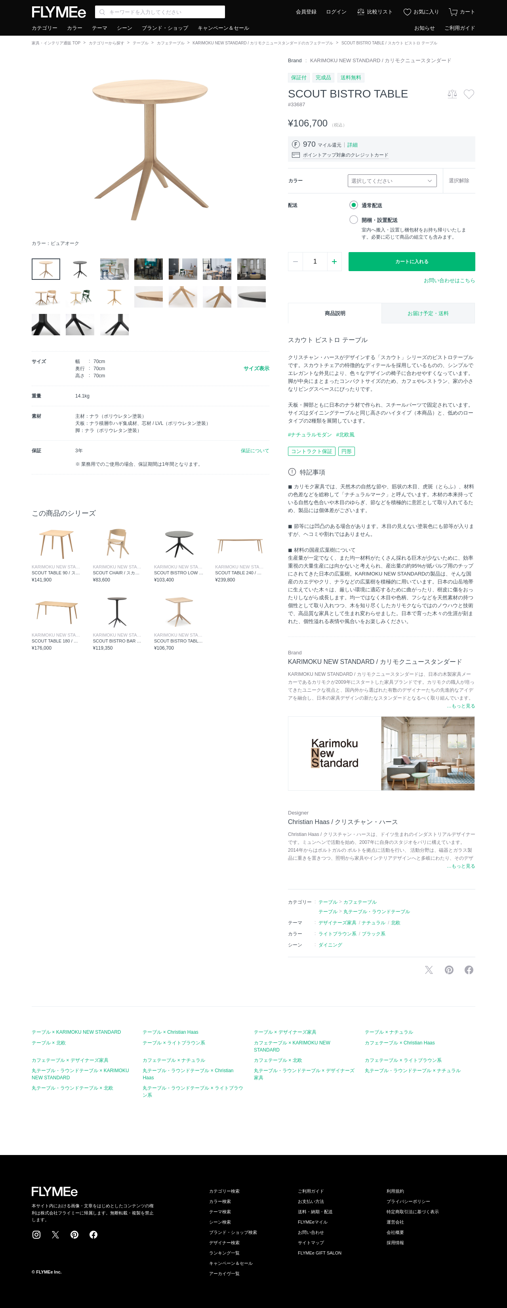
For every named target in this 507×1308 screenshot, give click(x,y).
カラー (74, 28)
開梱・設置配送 (380, 220)
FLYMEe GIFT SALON (319, 1253)
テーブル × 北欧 (49, 1043)
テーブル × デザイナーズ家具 (285, 1032)
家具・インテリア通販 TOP (56, 43)
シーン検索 (220, 1222)
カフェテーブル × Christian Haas (400, 1043)
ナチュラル (373, 923)
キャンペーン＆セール (223, 28)
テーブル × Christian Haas (170, 1032)
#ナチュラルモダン (310, 435)
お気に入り (426, 12)
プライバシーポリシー (408, 1201)
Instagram (36, 1234)
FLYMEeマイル (313, 1222)
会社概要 (395, 1232)
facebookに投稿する (469, 970)
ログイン (336, 12)
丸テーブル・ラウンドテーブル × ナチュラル (413, 1070)
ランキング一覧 (224, 1253)
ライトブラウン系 (337, 934)
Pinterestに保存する (449, 970)
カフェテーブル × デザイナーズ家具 (70, 1060)
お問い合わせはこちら (449, 280)
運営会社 (395, 1222)
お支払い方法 (311, 1201)
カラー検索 (220, 1201)
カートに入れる (412, 261)
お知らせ (424, 28)
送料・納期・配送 (315, 1211)
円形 (346, 451)
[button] (38, 146)
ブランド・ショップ (165, 28)
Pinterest (74, 1234)
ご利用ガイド (459, 28)
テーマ (99, 28)
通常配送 (372, 205)
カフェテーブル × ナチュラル (174, 1060)
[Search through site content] (160, 12)
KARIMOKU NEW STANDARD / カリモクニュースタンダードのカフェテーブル (263, 43)
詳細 (352, 145)
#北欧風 (345, 435)
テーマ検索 (220, 1211)
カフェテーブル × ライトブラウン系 (403, 1060)
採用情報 (395, 1242)
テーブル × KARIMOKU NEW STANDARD (76, 1032)
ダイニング (330, 945)
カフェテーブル (171, 43)
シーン (124, 28)
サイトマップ (311, 1242)
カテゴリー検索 (224, 1191)
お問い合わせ (311, 1232)
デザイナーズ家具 (337, 923)
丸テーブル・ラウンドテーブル (376, 911)
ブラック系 (373, 934)
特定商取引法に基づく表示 (413, 1211)
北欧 (395, 923)
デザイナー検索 (224, 1242)
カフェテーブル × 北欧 (278, 1060)
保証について (255, 450)
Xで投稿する (429, 970)
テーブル (141, 43)
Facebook (93, 1234)
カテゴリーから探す (106, 43)
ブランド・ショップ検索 (233, 1232)
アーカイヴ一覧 (224, 1273)
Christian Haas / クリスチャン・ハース (343, 821)
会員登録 (306, 12)
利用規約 (395, 1191)
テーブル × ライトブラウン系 (174, 1043)
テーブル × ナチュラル (389, 1032)
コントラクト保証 (311, 451)
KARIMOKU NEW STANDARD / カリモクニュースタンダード (381, 60)
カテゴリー (44, 28)
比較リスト (380, 12)
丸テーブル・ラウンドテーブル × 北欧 (72, 1088)
